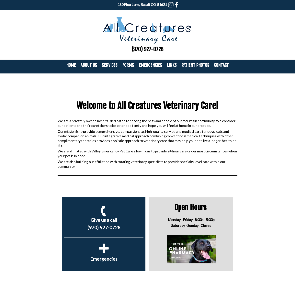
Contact (221, 65)
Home (71, 65)
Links (172, 65)
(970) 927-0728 (147, 49)
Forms (128, 65)
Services (110, 65)
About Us (89, 65)
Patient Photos (195, 65)
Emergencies (150, 65)
